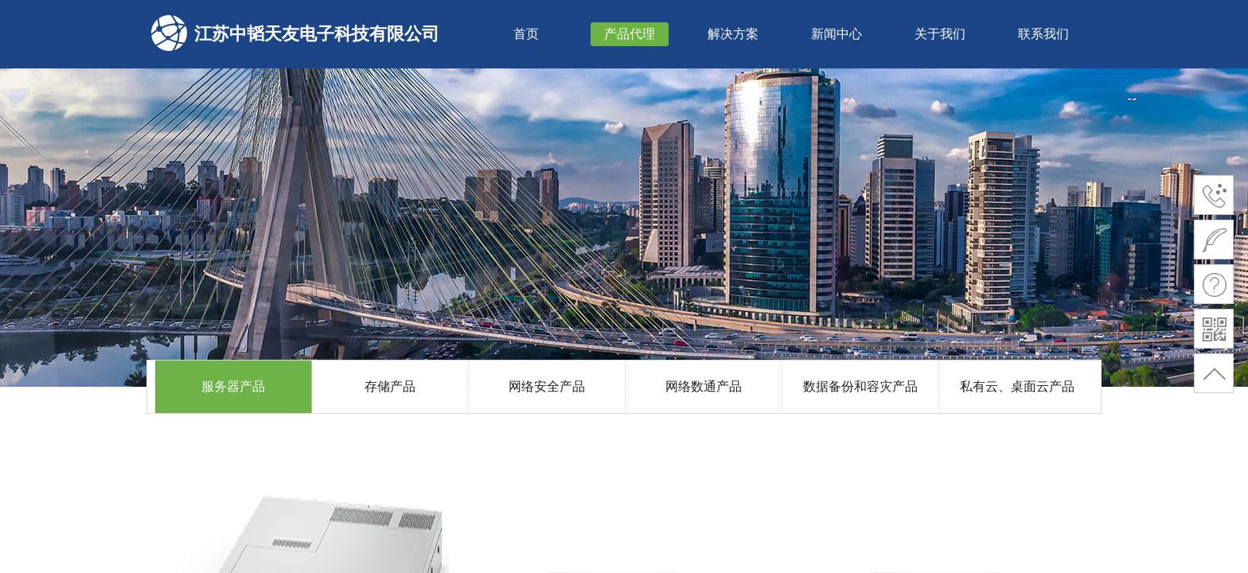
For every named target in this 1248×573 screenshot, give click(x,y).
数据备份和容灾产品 (860, 386)
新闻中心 (836, 34)
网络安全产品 (547, 386)
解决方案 (733, 34)
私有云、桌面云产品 (1017, 386)
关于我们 (940, 34)
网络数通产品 (703, 386)
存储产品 (390, 386)
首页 (526, 34)
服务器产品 (233, 386)
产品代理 (629, 34)
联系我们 (1043, 34)
